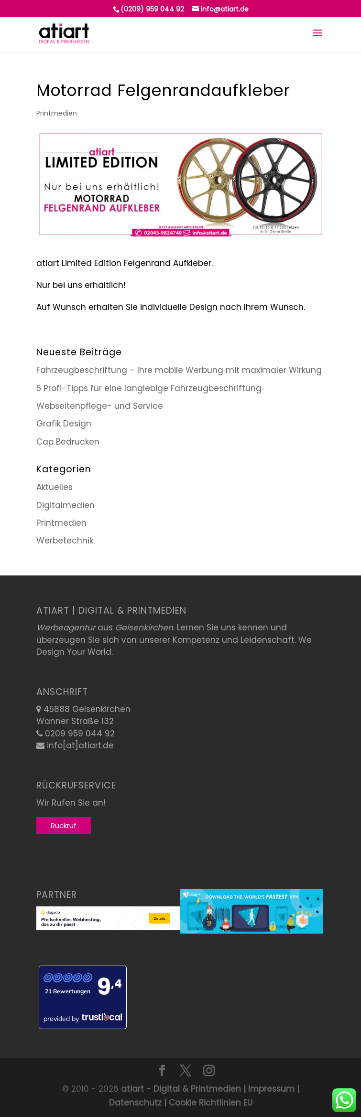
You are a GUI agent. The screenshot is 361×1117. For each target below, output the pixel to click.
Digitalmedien (65, 505)
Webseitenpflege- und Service (99, 406)
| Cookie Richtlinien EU (207, 1102)
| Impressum (268, 1089)
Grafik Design (63, 423)
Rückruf (64, 825)
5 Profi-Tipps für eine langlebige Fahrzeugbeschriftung (149, 388)
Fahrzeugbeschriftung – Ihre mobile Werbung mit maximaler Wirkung (179, 370)
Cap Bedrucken (67, 441)
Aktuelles (54, 487)
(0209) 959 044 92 (152, 9)
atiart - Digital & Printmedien (181, 1089)
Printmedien (56, 113)
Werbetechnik (64, 540)
